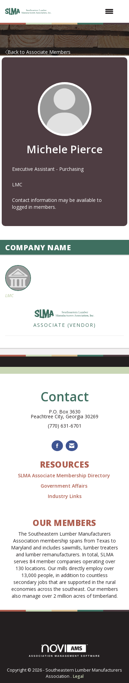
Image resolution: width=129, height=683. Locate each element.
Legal (78, 676)
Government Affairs (65, 485)
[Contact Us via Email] (71, 446)
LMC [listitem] (18, 282)
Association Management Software (64, 650)
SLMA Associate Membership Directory (64, 475)
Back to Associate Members (38, 52)
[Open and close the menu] (87, 11)
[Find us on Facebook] (57, 446)
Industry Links (65, 496)
